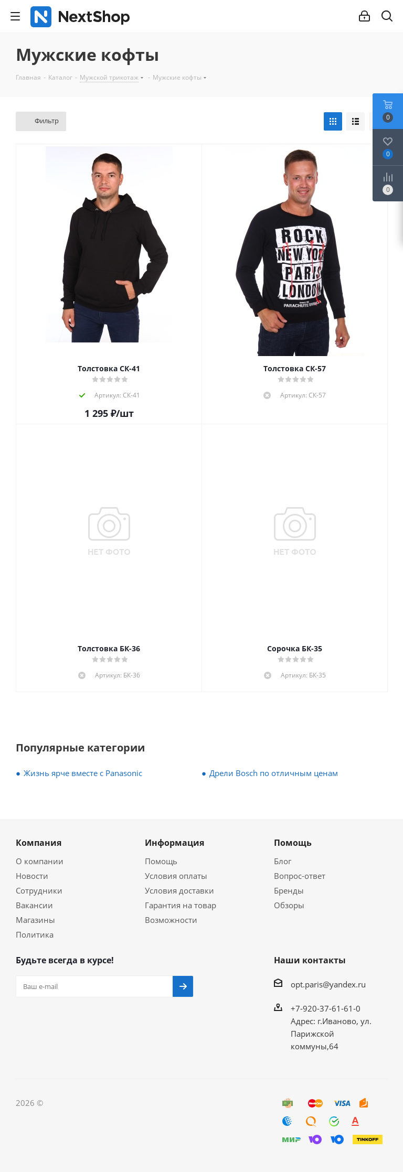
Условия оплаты (176, 875)
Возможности (171, 920)
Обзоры (289, 905)
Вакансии (34, 905)
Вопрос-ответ (299, 875)
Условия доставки (179, 890)
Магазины (35, 920)
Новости (32, 875)
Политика (35, 934)
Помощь (161, 861)
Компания (38, 842)
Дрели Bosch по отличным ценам (273, 773)
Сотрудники (39, 890)
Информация (174, 842)
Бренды (289, 890)
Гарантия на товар (180, 905)
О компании (39, 861)
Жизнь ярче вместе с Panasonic (83, 773)
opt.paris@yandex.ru (328, 984)
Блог (282, 861)
